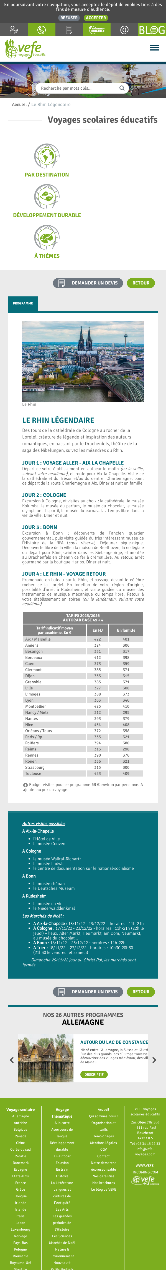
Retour (140, 242)
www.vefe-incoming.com (145, 1132)
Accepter (96, 17)
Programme (23, 262)
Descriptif (94, 1033)
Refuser (69, 17)
